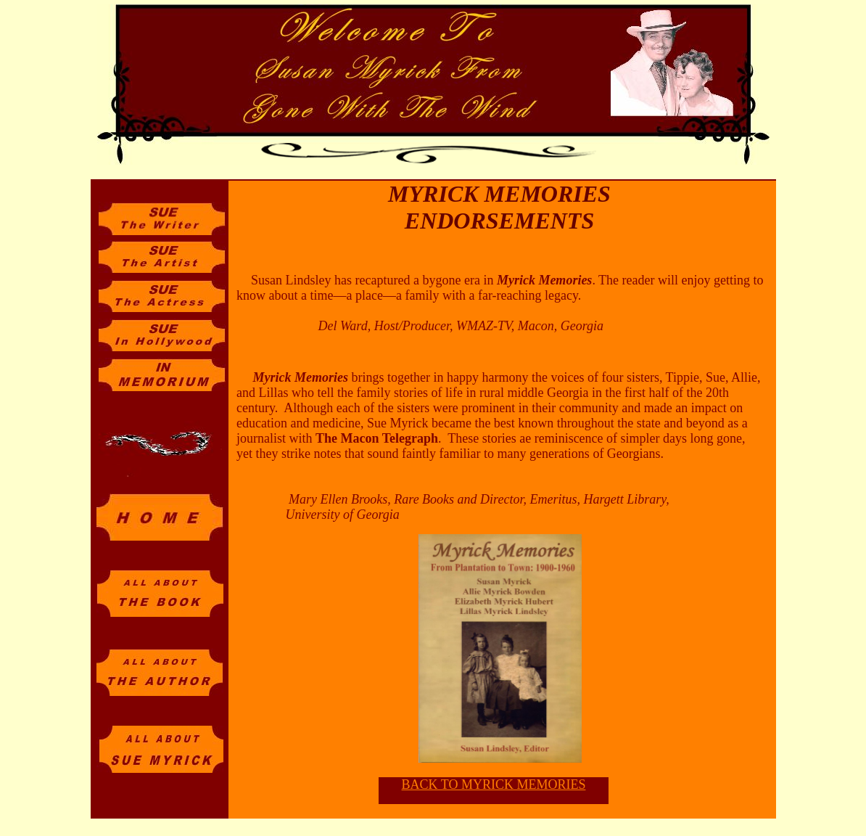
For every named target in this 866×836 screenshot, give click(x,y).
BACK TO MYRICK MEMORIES (494, 784)
